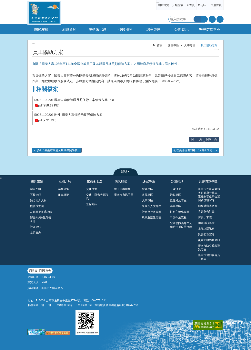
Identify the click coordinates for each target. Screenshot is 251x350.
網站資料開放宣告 (40, 270)
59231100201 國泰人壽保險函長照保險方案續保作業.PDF (74, 100)
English (202, 5)
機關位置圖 (37, 206)
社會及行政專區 (151, 211)
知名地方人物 (38, 200)
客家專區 (175, 206)
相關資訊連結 (206, 223)
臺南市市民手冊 (123, 194)
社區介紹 (35, 226)
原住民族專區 (178, 200)
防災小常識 (205, 217)
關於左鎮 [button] (41, 29)
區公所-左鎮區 (44, 13)
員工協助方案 (209, 45)
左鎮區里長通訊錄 (41, 211)
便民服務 (121, 181)
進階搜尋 (204, 19)
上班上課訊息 (206, 228)
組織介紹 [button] (69, 29)
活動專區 (175, 194)
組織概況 (63, 194)
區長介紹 (35, 194)
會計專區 (147, 189)
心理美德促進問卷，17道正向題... (194, 150)
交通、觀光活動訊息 (97, 196)
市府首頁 (216, 5)
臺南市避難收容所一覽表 (209, 257)
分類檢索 (177, 5)
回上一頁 (196, 139)
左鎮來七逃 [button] (97, 29)
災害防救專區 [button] (209, 29)
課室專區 (173, 45)
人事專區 (189, 45)
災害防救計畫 (206, 211)
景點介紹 (91, 204)
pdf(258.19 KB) (48, 105)
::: (157, 1)
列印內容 (216, 51)
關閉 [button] (124, 172)
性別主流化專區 (179, 211)
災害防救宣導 (206, 234)
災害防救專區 (208, 181)
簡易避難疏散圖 (207, 205)
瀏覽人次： (34, 282)
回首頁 (190, 5)
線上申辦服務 (122, 189)
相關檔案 (47, 89)
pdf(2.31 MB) (47, 120)
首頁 (159, 45)
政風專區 (147, 194)
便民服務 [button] (125, 29)
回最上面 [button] (211, 139)
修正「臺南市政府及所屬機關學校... (58, 150)
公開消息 (175, 189)
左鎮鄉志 (35, 232)
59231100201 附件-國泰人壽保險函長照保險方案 (68, 114)
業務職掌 (63, 189)
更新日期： (34, 276)
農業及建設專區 (151, 217)
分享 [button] (220, 19)
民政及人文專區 (151, 206)
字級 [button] (212, 19)
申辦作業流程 (178, 217)
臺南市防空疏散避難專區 (209, 247)
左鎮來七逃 (94, 181)
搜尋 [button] (197, 19)
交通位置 (91, 189)
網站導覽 (163, 5)
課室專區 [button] (153, 29)
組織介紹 (65, 181)
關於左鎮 (37, 181)
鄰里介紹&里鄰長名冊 (40, 219)
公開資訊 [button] (182, 29)
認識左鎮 (35, 189)
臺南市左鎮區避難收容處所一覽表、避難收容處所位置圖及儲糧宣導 (209, 194)
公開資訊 (177, 181)
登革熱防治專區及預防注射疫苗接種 (181, 225)
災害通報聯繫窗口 (209, 240)
